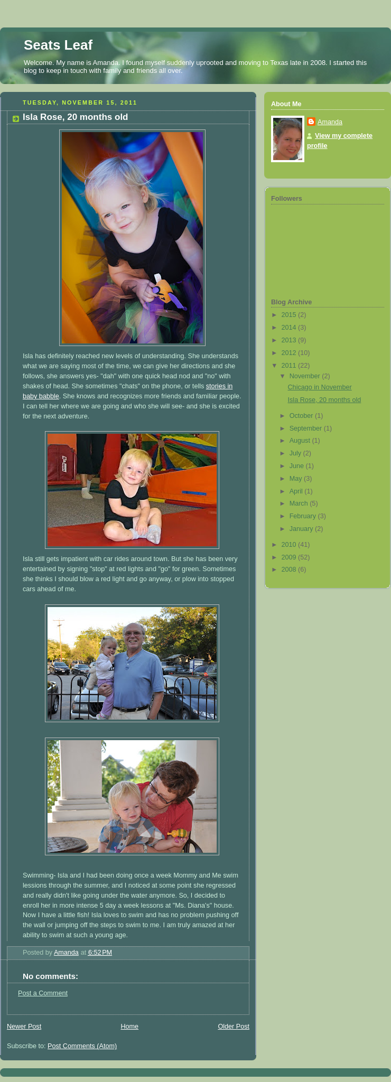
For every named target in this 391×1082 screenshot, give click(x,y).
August (301, 440)
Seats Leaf (58, 45)
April (297, 491)
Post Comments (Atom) (82, 1046)
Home (129, 1026)
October (302, 415)
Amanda (330, 122)
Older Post (233, 1026)
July (296, 453)
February (304, 516)
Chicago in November (320, 387)
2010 (290, 544)
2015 (290, 315)
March (300, 503)
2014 (290, 327)
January (302, 529)
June (298, 466)
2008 (290, 569)
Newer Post (24, 1026)
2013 (290, 340)
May (297, 478)
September (307, 428)
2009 (290, 557)
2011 (290, 365)
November (306, 376)
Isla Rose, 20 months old (324, 400)
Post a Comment (43, 993)
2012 (290, 353)
